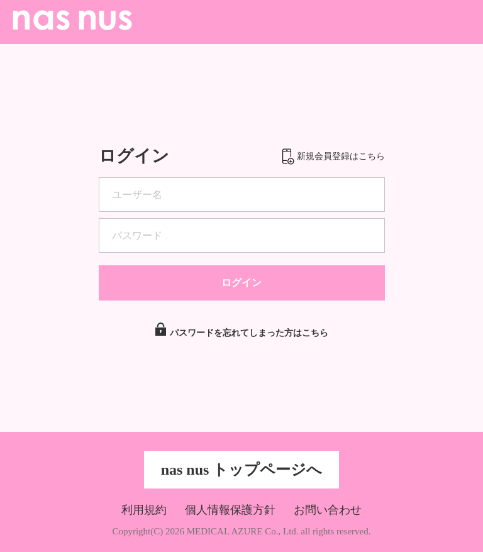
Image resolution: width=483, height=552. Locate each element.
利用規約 (144, 510)
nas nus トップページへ (242, 469)
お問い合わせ (328, 510)
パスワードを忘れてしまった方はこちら (249, 323)
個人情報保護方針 (230, 510)
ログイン (241, 282)
